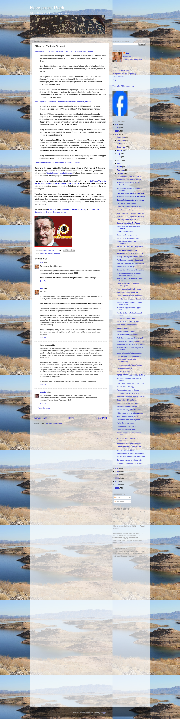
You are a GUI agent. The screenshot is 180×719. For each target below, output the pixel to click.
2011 (117, 471)
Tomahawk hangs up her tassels (129, 176)
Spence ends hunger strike (127, 235)
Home (71, 418)
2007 (117, 485)
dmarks (43, 392)
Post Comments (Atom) (53, 423)
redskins (57, 254)
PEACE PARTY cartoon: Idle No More (131, 375)
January (120, 173)
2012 (117, 468)
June (119, 157)
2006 (117, 488)
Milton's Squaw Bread (125, 232)
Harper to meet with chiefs (126, 426)
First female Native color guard (128, 420)
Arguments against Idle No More (129, 443)
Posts (117, 497)
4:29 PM (43, 403)
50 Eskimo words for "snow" (127, 335)
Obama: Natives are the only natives (130, 200)
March (119, 167)
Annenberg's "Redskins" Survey (73, 209)
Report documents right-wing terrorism (131, 210)
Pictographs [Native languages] (124, 74)
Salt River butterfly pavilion (127, 407)
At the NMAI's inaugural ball (127, 250)
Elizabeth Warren (60, 183)
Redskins (52, 209)
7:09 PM (43, 385)
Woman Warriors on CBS (126, 266)
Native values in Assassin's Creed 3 (130, 207)
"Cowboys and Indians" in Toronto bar (131, 197)
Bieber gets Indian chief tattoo (128, 403)
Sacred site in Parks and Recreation (130, 270)
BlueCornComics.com (120, 71)
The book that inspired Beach (128, 390)
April (119, 163)
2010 (117, 475)
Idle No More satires (124, 372)
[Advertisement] (128, 576)
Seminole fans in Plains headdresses (130, 453)
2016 (117, 124)
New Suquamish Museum (126, 220)
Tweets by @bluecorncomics (123, 86)
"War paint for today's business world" (131, 263)
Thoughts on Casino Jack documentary (126, 361)
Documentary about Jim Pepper (128, 223)
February (120, 170)
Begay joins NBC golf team (127, 400)
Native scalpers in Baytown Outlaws (130, 213)
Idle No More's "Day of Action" (128, 321)
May (119, 160)
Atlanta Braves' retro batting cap (59, 173)
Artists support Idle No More (127, 416)
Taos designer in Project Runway (129, 356)
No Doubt (93, 181)
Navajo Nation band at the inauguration (126, 242)
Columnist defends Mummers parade (130, 341)
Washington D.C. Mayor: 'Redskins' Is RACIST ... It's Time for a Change (63, 51)
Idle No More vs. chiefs (125, 450)
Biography (127, 56)
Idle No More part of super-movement (131, 457)
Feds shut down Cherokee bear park (130, 193)
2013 (117, 134)
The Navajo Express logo (126, 203)
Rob (44, 250)
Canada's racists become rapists (129, 447)
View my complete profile (132, 60)
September (121, 147)
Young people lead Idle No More (129, 289)
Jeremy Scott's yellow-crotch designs (130, 257)
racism (50, 254)
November (121, 140)
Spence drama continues (126, 331)
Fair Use (115, 535)
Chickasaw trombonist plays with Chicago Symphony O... (129, 274)
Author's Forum (118, 77)
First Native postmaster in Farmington (131, 299)
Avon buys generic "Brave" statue (129, 365)
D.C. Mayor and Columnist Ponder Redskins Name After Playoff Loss (62, 102)
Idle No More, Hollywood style (128, 238)
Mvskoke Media (122, 328)
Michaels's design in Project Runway (130, 216)
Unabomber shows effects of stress (130, 463)
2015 (117, 128)
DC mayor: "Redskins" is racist (128, 393)
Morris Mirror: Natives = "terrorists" (129, 296)
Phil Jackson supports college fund (130, 260)
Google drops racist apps (126, 318)
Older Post (101, 418)
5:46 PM (43, 281)
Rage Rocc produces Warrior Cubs (130, 253)
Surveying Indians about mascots (129, 460)
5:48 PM (43, 337)
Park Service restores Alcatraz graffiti (130, 338)
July (119, 154)
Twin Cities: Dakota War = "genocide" (131, 383)
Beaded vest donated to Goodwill (129, 179)
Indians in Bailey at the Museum (129, 410)
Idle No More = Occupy (125, 387)
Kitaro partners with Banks (126, 430)
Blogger (103, 713)
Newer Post (40, 418)
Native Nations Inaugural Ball (127, 292)
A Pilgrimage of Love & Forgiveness (130, 413)
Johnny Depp (46, 183)
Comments (119, 502)
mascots (43, 254)
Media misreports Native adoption (129, 353)
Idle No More (73, 183)
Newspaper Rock (47, 7)
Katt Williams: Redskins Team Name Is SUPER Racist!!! (57, 163)
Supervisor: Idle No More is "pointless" (131, 344)
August (120, 150)
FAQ (114, 80)
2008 (117, 481)
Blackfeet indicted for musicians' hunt (130, 397)
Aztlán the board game (125, 423)
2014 (117, 131)
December (121, 137)
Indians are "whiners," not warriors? (130, 247)
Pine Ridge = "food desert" (127, 325)
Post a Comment (44, 408)
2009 (117, 478)
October (120, 144)
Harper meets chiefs (124, 368)
